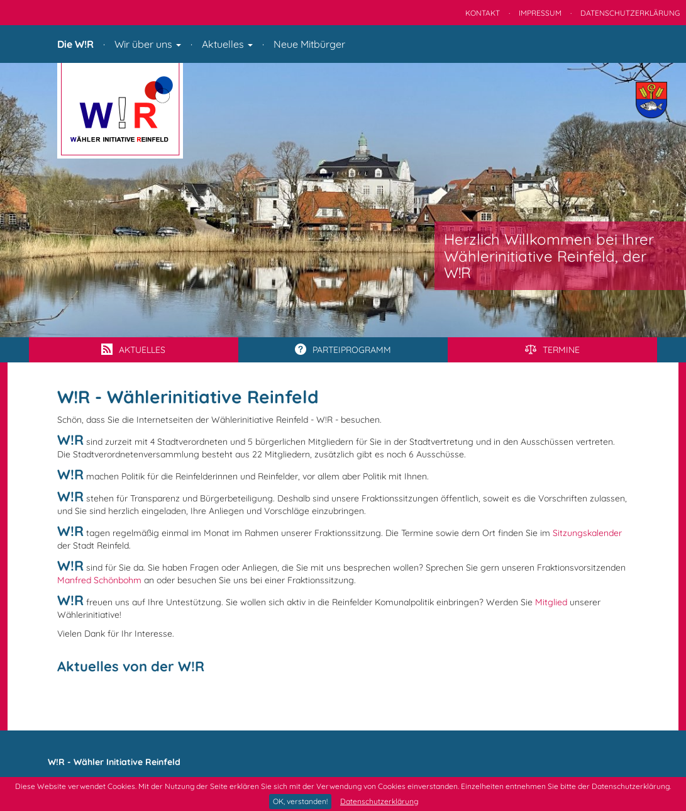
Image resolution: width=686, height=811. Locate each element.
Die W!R (75, 44)
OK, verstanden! (300, 801)
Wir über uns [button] (147, 44)
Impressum (540, 13)
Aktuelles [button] (227, 44)
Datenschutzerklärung (379, 801)
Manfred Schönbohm (99, 580)
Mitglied (551, 602)
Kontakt (482, 13)
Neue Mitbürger (309, 44)
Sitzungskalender (587, 533)
